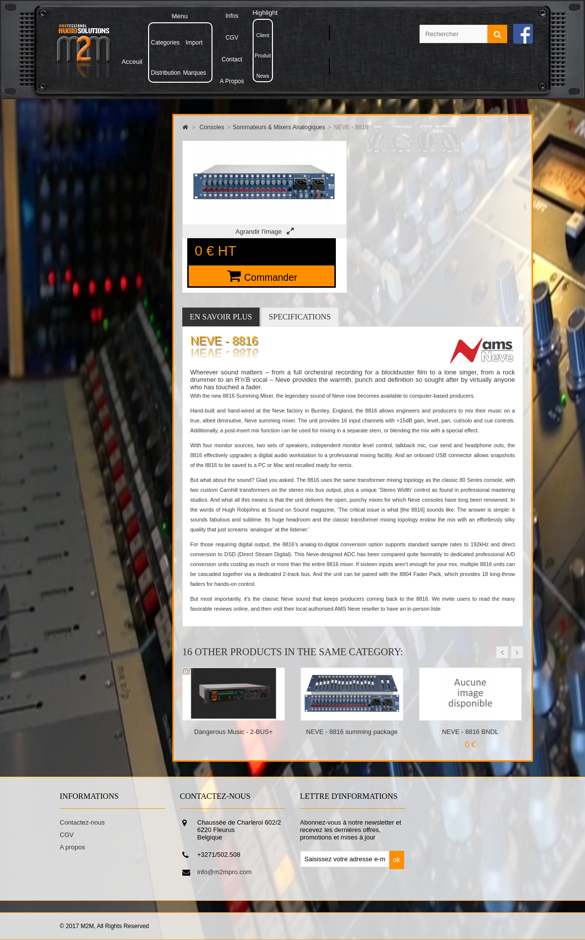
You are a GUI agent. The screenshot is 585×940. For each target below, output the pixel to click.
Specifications (300, 317)
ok (396, 860)
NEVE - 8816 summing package (352, 731)
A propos (72, 847)
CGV (67, 834)
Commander (270, 277)
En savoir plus (221, 317)
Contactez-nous (82, 822)
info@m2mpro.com (224, 872)
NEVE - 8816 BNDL (470, 731)
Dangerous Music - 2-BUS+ (233, 731)
